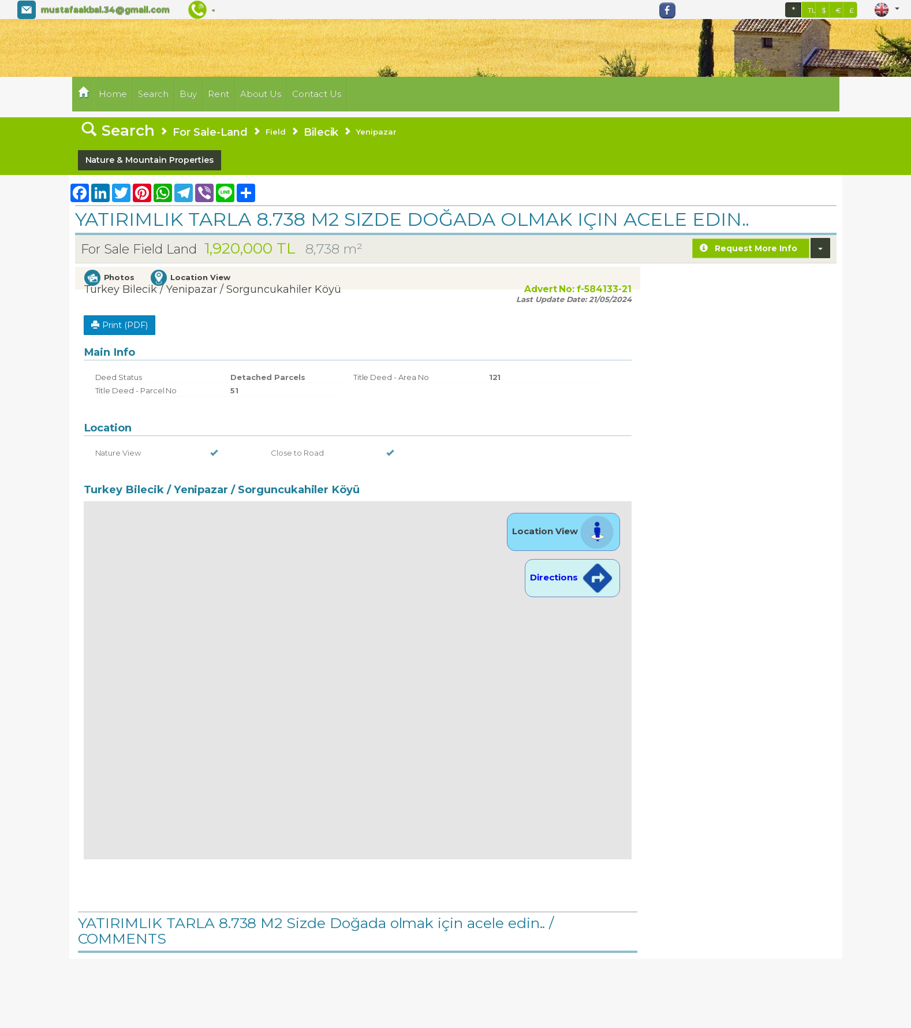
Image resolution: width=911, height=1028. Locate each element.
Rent (218, 94)
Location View (563, 531)
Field (276, 131)
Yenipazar (376, 131)
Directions (572, 577)
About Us (261, 94)
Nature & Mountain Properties (149, 160)
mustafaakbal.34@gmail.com (104, 10)
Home (113, 94)
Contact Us (316, 94)
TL (812, 10)
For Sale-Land (210, 132)
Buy (188, 94)
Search (153, 94)
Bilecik (321, 132)
